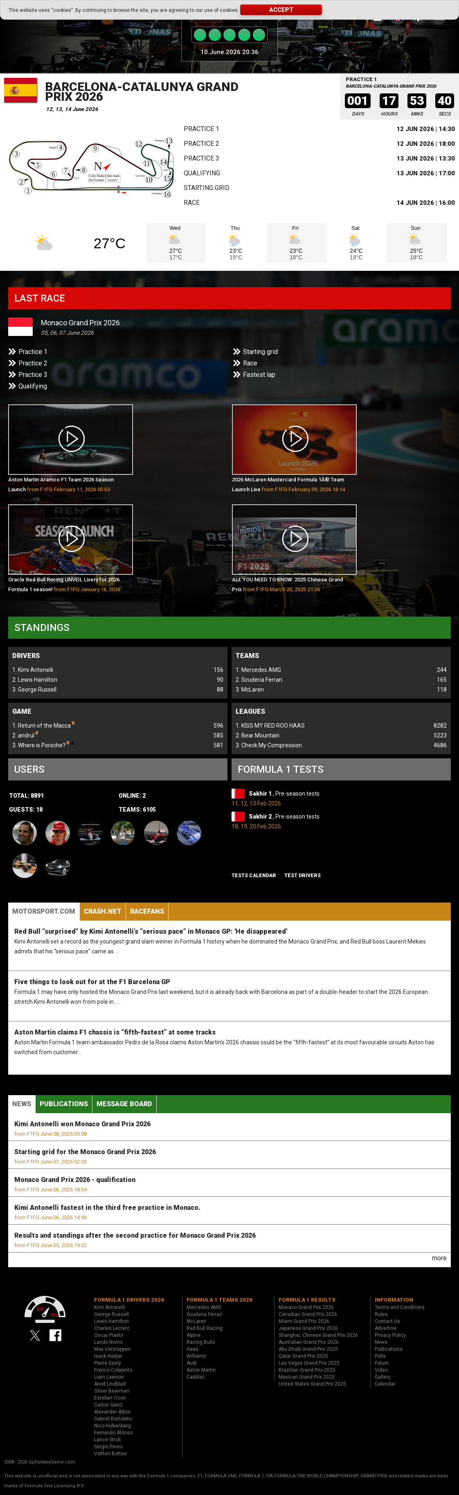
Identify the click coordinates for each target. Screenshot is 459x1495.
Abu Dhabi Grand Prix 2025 (308, 1349)
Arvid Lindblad (110, 1384)
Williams (196, 1356)
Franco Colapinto (113, 1370)
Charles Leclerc (112, 1328)
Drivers (26, 656)
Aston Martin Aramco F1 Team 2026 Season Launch (61, 484)
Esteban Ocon (110, 1398)
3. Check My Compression (269, 745)
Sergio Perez (108, 1447)
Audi (192, 1363)
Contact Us (387, 1321)
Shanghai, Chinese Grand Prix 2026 (318, 1335)
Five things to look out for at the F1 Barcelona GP (92, 982)
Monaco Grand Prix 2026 (80, 322)
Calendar (385, 1384)
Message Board (124, 1104)
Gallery (382, 1377)
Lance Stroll (107, 1440)
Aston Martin (201, 1370)
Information (394, 1300)
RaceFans (147, 911)
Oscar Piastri (109, 1335)
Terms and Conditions (400, 1307)
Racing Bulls (201, 1342)
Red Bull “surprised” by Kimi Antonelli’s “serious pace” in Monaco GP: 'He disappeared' (150, 931)
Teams (247, 656)
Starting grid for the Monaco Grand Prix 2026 (85, 1152)
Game (22, 711)
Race (192, 202)
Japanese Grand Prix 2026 (308, 1328)
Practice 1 (201, 129)
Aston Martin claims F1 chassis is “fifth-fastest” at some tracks (115, 1032)
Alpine (193, 1335)
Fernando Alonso (113, 1433)
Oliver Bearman (111, 1391)
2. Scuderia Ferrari (259, 679)
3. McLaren (250, 689)
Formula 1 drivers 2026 (129, 1300)
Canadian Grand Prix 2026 (308, 1314)
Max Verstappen (112, 1349)
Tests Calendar (254, 875)
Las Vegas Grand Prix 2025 (309, 1363)
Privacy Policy (390, 1335)
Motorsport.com (43, 911)
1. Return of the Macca (43, 725)
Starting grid (207, 188)
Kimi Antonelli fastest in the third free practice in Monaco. (107, 1207)
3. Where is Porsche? (43, 744)
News (21, 1104)
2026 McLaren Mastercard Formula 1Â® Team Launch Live (288, 484)
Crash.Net (103, 911)
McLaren (196, 1321)
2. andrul (25, 734)
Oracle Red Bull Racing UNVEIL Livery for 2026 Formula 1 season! (64, 586)
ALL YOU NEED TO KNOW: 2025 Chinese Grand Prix (287, 584)
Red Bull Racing (205, 1328)
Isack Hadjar (108, 1356)
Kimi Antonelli (109, 1307)
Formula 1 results (307, 1300)
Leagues (250, 711)
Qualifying (202, 173)
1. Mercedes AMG (258, 670)
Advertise (385, 1328)
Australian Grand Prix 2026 (309, 1342)
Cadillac (196, 1377)
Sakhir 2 (261, 816)
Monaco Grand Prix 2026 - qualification (74, 1180)
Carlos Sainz (108, 1405)
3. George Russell (34, 689)
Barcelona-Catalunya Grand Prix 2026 (142, 91)
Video (381, 1370)
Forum (382, 1363)
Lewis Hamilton (111, 1321)
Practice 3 (201, 158)
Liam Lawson (109, 1377)
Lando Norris (108, 1342)
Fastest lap (259, 375)
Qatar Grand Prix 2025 (303, 1356)
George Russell (111, 1314)
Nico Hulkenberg (112, 1426)
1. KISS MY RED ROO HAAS (270, 725)
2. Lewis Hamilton (34, 679)
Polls (380, 1356)
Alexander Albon (112, 1412)
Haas (192, 1349)
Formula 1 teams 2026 (219, 1300)
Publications (64, 1104)
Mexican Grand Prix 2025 (307, 1377)
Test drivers (302, 875)
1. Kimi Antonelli (32, 670)
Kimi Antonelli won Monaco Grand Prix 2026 (82, 1124)
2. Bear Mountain (257, 735)
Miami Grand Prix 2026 (304, 1321)
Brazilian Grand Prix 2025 (307, 1370)
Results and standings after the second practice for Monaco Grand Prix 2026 (135, 1235)
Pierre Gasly (107, 1363)
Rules (381, 1314)
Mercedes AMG (204, 1307)
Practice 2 (201, 143)
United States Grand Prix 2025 (312, 1384)
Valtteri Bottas (110, 1453)
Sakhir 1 (261, 793)
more (439, 1258)
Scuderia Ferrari (204, 1314)
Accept (281, 10)
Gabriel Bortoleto (113, 1419)
